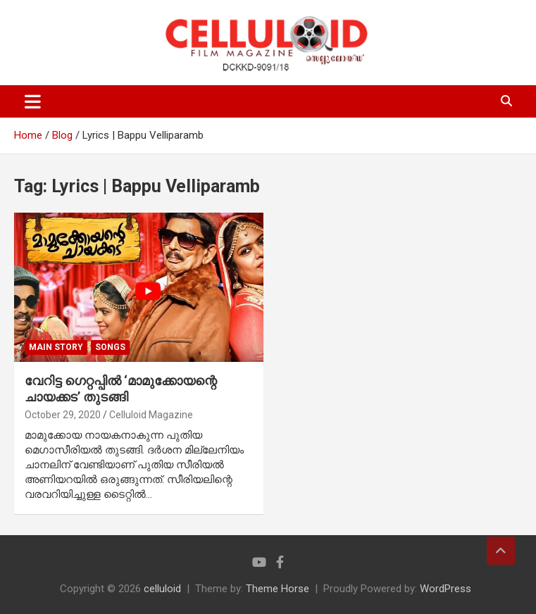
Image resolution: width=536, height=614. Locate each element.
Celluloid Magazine (151, 414)
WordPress (445, 588)
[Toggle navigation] (32, 101)
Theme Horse (277, 588)
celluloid (162, 588)
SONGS (110, 347)
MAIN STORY (56, 347)
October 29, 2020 (63, 414)
